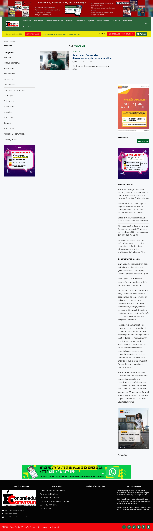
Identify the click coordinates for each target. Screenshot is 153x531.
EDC (75, 62)
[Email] (148, 527)
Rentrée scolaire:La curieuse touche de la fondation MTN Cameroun (132, 282)
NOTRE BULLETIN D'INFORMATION (120, 34)
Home (6, 41)
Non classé (8, 117)
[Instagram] (133, 527)
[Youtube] (143, 527)
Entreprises (27, 21)
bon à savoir (9, 74)
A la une (7, 57)
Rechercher (123, 137)
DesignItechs (57, 527)
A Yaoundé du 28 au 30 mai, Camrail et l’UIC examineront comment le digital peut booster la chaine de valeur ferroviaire (133, 395)
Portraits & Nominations (14, 134)
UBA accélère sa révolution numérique (58, 34)
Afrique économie (103, 21)
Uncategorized (10, 139)
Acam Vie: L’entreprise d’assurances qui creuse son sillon (92, 57)
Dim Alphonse (124, 279)
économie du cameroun (14, 90)
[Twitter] (102, 34)
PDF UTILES (9, 128)
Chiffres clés (80, 21)
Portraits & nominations (54, 21)
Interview (69, 21)
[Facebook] (99, 34)
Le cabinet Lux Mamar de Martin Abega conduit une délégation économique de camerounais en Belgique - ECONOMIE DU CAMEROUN (133, 297)
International (127, 21)
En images (116, 21)
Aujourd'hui (9, 68)
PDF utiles (141, 34)
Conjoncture (38, 21)
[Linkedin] (105, 34)
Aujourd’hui (27, 27)
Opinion (91, 21)
